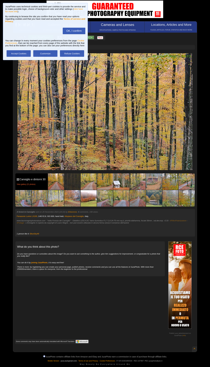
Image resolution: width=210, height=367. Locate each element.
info (184, 335)
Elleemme (72, 212)
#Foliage (20, 223)
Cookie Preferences (107, 361)
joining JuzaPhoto (39, 262)
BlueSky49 (34, 234)
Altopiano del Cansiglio (74, 216)
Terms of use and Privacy (88, 361)
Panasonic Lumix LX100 (27, 216)
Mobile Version (53, 361)
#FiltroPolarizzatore (178, 221)
